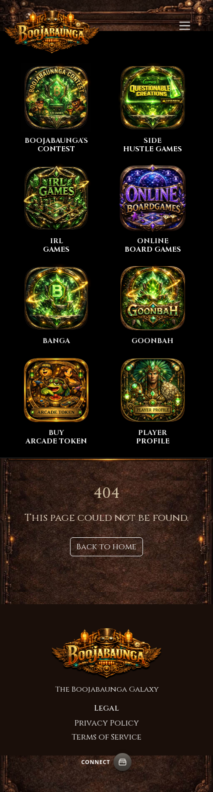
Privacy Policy (106, 723)
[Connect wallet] (123, 762)
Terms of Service (107, 737)
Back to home (106, 546)
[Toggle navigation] (184, 25)
